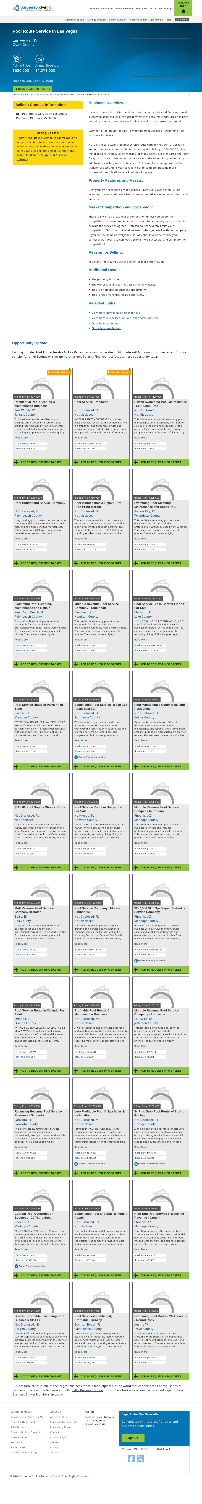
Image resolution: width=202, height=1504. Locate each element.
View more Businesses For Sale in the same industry (125, 318)
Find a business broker (106, 328)
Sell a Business (124, 8)
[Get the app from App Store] (174, 1465)
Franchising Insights (61, 1427)
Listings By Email (96, 20)
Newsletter (17, 1442)
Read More (21, 437)
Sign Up (133, 1438)
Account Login (58, 1437)
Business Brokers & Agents (26, 1432)
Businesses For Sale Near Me (27, 1417)
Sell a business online (105, 323)
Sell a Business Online (87, 1390)
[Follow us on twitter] (140, 1458)
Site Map (55, 1442)
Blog (169, 20)
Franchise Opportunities (24, 1422)
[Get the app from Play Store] (174, 1490)
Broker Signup (163, 8)
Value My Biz (157, 20)
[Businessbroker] (33, 8)
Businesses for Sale (22, 1411)
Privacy (54, 1447)
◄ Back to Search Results (32, 89)
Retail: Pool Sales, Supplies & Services (33, 80)
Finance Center (117, 20)
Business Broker (23, 1394)
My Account (182, 19)
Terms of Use (57, 1452)
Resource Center (138, 20)
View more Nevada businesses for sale (116, 312)
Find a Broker (144, 8)
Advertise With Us (60, 1417)
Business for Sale (74, 20)
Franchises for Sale (101, 8)
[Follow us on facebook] (131, 1458)
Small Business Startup (24, 1452)
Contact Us (56, 1432)
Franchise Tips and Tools (64, 1422)
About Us (55, 1411)
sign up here (61, 357)
